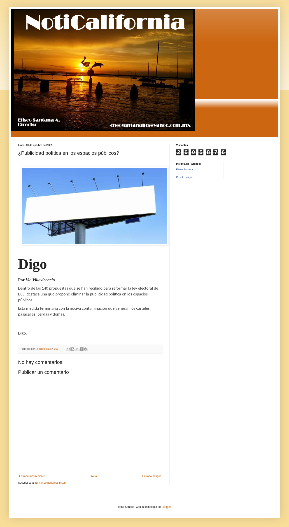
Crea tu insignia (184, 177)
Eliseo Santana (184, 169)
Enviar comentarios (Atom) (51, 482)
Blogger (166, 506)
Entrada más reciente (32, 476)
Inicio (94, 476)
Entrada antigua (151, 476)
